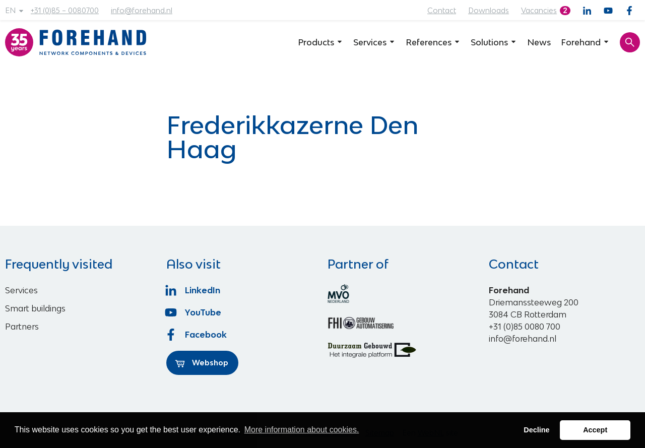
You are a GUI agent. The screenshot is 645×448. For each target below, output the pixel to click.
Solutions (494, 42)
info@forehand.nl (141, 10)
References (433, 42)
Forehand (585, 42)
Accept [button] (595, 430)
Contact (441, 10)
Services (374, 42)
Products (320, 42)
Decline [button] (536, 430)
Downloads (488, 10)
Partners (22, 327)
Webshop (201, 363)
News (539, 42)
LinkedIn (193, 290)
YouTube (193, 312)
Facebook (196, 335)
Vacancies (539, 10)
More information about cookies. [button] (301, 429)
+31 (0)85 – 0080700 (65, 10)
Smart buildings (35, 308)
